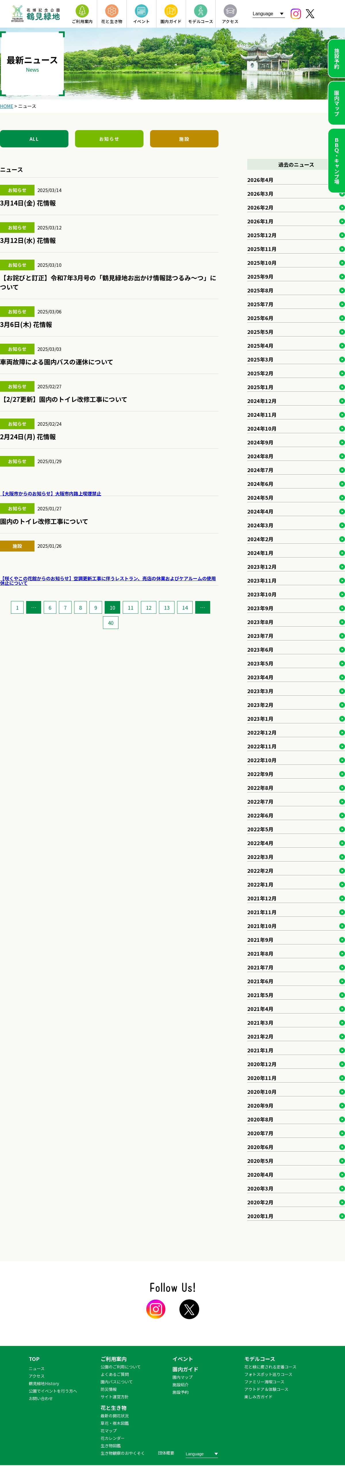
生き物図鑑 (111, 1445)
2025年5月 (260, 331)
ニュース (37, 1368)
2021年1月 (260, 1050)
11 (130, 607)
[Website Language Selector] (269, 14)
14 (185, 607)
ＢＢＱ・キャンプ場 (336, 160)
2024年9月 (260, 442)
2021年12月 (262, 898)
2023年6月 (260, 649)
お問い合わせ (41, 1398)
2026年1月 (260, 221)
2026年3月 (260, 193)
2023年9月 (260, 608)
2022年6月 (260, 815)
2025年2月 (260, 373)
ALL (34, 138)
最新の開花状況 (115, 1416)
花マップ (109, 1430)
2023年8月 (260, 621)
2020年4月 (260, 1174)
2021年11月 (262, 912)
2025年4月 (260, 345)
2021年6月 (260, 981)
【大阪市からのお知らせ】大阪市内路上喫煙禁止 (50, 493)
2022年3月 (260, 856)
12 (149, 607)
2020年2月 (260, 1202)
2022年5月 (260, 829)
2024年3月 (260, 525)
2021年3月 (260, 1022)
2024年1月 (260, 552)
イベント (182, 1358)
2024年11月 (262, 414)
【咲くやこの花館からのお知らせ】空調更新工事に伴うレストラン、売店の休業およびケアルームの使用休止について (108, 580)
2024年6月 (260, 483)
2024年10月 (262, 428)
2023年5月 (260, 663)
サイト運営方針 (115, 1397)
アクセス (37, 1376)
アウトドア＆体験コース (266, 1389)
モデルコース (259, 1358)
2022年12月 (262, 732)
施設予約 (336, 58)
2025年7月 (260, 304)
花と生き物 (113, 1407)
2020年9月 (260, 1105)
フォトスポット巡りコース (268, 1374)
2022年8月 (260, 787)
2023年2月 (260, 704)
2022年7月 (260, 801)
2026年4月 (260, 179)
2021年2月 (260, 1036)
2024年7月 (260, 470)
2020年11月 (262, 1077)
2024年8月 (260, 456)
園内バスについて (117, 1382)
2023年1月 (260, 718)
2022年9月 (260, 773)
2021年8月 (260, 953)
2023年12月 (262, 566)
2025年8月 (260, 290)
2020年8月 (260, 1119)
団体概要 (166, 1453)
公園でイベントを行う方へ (53, 1391)
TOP (34, 1358)
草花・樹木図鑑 (115, 1423)
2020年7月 (260, 1133)
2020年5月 (260, 1160)
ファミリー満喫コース (264, 1382)
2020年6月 (260, 1147)
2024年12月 (262, 400)
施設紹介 (180, 1384)
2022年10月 (262, 760)
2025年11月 (262, 248)
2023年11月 (262, 580)
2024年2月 (260, 539)
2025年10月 (262, 262)
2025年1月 (260, 387)
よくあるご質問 (115, 1374)
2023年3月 (260, 691)
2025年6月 (260, 318)
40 (111, 622)
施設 (184, 138)
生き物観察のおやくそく (123, 1453)
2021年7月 (260, 967)
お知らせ (109, 138)
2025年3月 (260, 359)
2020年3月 (260, 1188)
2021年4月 (260, 1008)
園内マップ (336, 103)
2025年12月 (262, 235)
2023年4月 (260, 677)
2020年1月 (260, 1216)
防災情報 (109, 1389)
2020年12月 (262, 1064)
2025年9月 (260, 276)
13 (167, 607)
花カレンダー (113, 1438)
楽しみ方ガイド (258, 1397)
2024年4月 (260, 511)
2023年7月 (260, 635)
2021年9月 (260, 939)
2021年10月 (262, 925)
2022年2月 (260, 870)
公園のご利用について (121, 1367)
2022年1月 (260, 884)
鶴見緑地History (44, 1383)
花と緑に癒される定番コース (270, 1367)
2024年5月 (260, 497)
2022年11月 (262, 746)
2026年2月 (260, 207)
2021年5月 (260, 995)
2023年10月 (262, 594)
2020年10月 (262, 1091)
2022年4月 (260, 843)
